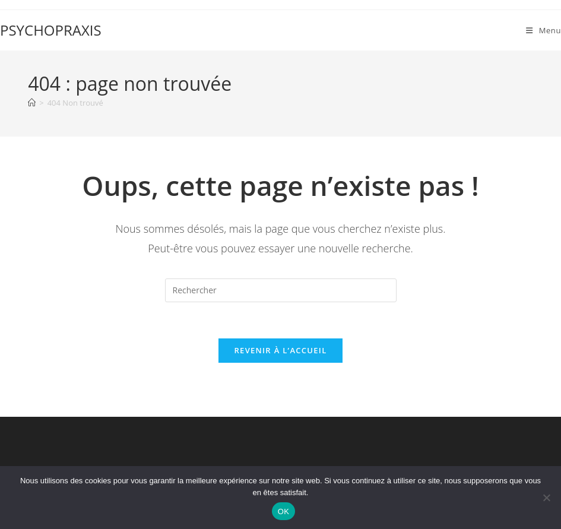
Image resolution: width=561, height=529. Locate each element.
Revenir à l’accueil (280, 350)
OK (283, 511)
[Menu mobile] (543, 30)
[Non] (546, 497)
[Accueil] (32, 102)
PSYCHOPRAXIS (51, 30)
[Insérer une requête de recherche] (281, 290)
